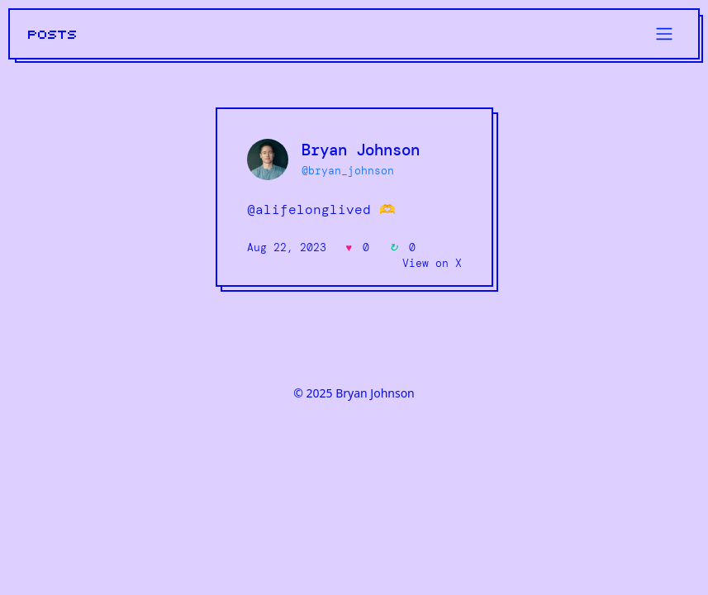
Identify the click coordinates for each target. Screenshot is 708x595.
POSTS (53, 34)
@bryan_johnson (348, 171)
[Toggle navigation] (664, 33)
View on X (432, 263)
